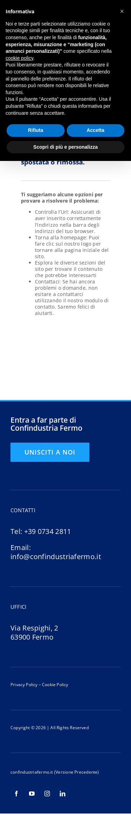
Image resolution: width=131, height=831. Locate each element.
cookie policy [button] (19, 58)
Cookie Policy (54, 685)
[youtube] (32, 794)
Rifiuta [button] (35, 130)
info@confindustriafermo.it (55, 556)
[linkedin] (62, 794)
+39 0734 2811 (47, 531)
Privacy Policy (24, 685)
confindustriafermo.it (31, 772)
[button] (122, 11)
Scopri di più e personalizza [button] (65, 147)
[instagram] (47, 794)
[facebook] (16, 794)
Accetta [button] (95, 130)
